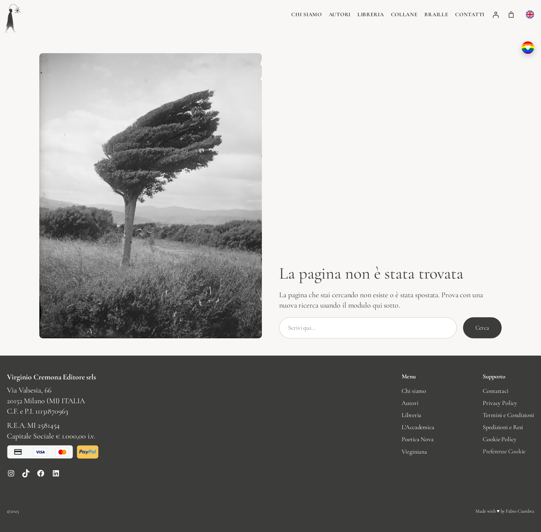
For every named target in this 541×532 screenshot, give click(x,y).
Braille (436, 14)
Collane (404, 14)
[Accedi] (495, 14)
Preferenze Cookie (504, 451)
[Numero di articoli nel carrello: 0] (511, 14)
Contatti (469, 14)
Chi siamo (306, 14)
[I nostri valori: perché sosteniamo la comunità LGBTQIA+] (528, 47)
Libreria (370, 14)
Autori (340, 14)
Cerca (482, 327)
